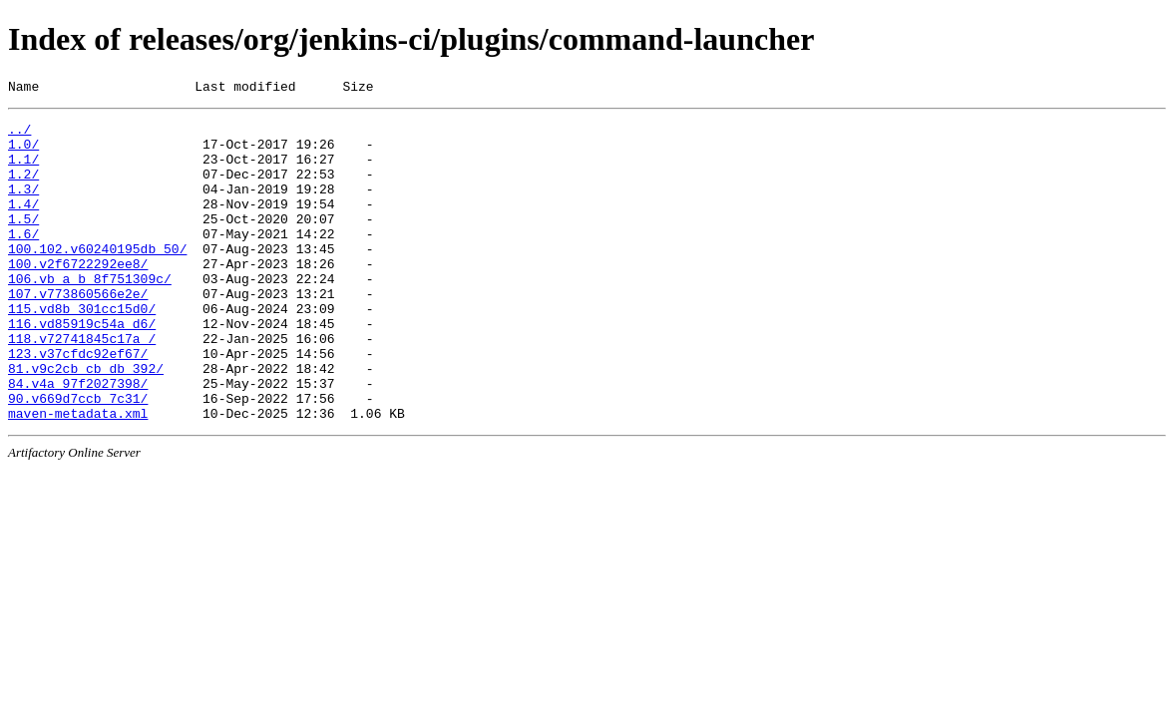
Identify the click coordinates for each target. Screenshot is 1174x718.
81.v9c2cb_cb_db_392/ (86, 422)
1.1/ (23, 171)
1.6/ (23, 260)
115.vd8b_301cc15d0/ (82, 350)
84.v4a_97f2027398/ (78, 440)
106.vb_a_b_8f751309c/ (90, 314)
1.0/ (23, 153)
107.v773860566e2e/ (78, 332)
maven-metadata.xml (78, 476)
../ (19, 135)
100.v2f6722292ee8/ (78, 296)
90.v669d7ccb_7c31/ (78, 458)
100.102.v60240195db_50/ (97, 278)
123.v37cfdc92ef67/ (78, 404)
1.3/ (23, 206)
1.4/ (23, 224)
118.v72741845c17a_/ (82, 386)
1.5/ (23, 242)
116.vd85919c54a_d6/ (82, 368)
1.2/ (23, 188)
